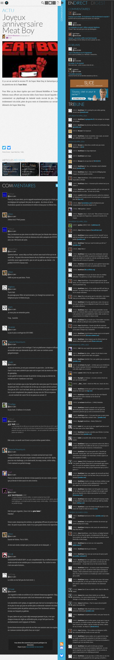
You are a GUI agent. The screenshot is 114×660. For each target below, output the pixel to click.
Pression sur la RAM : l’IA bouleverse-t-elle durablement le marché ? (87, 17)
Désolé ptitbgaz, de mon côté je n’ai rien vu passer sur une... (86, 41)
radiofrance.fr (97, 227)
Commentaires (81, 9)
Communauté (63, 319)
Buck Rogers (78, 35)
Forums (76, 46)
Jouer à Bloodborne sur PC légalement (82, 54)
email (10, 38)
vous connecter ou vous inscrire (33, 652)
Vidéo (22, 152)
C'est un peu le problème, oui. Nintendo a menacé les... (84, 56)
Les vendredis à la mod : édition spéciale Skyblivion (85, 29)
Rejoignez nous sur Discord (63, 648)
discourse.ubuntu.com (100, 343)
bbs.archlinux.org (91, 273)
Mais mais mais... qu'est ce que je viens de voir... (83, 67)
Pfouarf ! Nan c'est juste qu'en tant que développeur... (84, 31)
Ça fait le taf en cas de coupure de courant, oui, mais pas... (86, 20)
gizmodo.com (82, 129)
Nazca (76, 60)
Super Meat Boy (15, 152)
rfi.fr (84, 149)
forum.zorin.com (99, 349)
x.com (100, 521)
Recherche (41, 3)
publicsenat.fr (79, 558)
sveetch (77, 24)
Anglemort (77, 71)
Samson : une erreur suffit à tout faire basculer (84, 40)
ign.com (91, 201)
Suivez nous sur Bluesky (63, 655)
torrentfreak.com (98, 232)
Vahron (77, 50)
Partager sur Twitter (4, 147)
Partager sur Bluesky (9, 147)
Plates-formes (6, 152)
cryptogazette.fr (91, 121)
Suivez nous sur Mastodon (63, 651)
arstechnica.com (88, 205)
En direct (79, 3)
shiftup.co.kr (87, 515)
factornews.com (79, 508)
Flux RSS (63, 644)
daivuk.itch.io (100, 641)
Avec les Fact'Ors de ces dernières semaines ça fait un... (85, 77)
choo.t (76, 12)
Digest (100, 3)
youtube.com (82, 170)
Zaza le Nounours (14, 35)
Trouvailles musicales (76, 76)
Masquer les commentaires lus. (55, 185)
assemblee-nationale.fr (81, 569)
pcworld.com (86, 114)
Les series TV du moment (78, 65)
